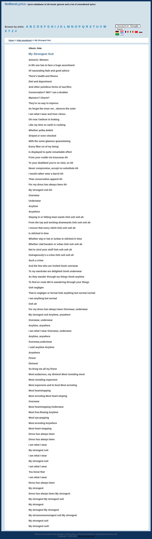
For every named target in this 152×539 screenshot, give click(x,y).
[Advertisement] (76, 15)
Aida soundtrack (24, 40)
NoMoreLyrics (15, 4)
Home (11, 40)
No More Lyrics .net (86, 536)
